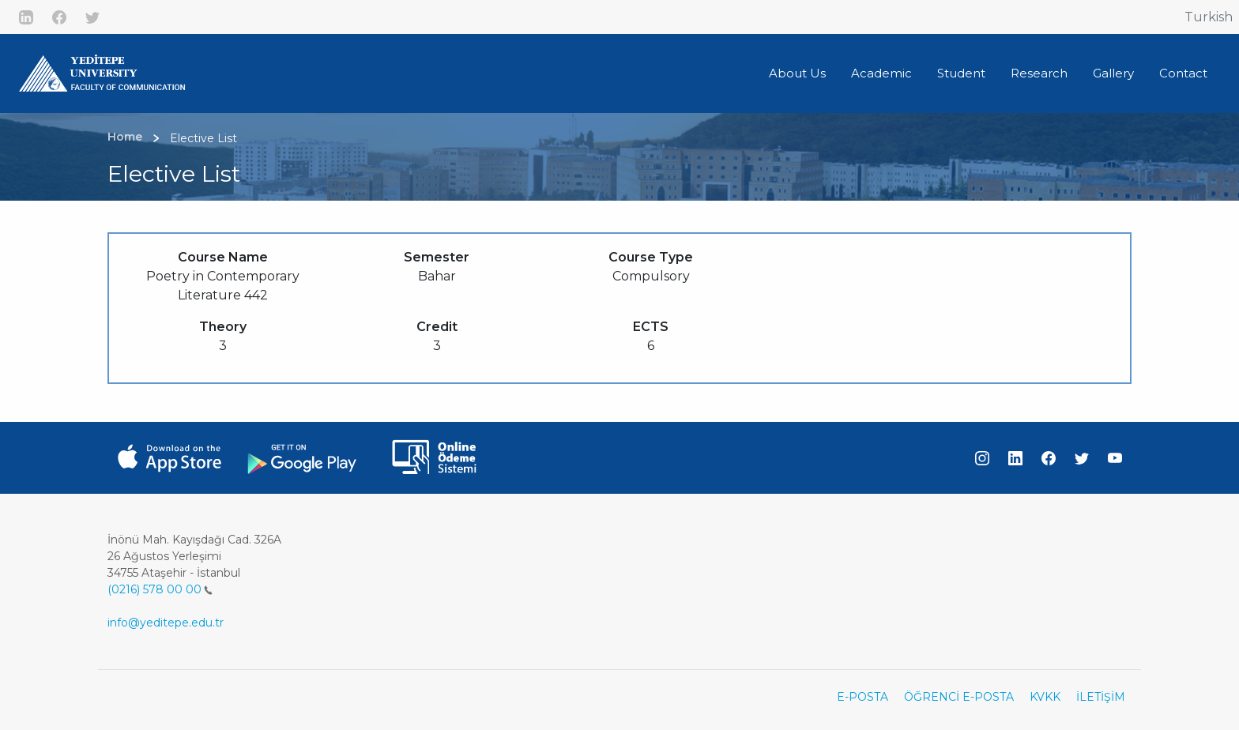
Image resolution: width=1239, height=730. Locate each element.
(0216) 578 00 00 (160, 589)
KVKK (1045, 697)
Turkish (1208, 16)
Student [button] (961, 73)
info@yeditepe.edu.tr (165, 622)
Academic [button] (881, 73)
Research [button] (1039, 73)
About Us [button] (797, 73)
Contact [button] (1183, 73)
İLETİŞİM (1100, 697)
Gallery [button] (1113, 73)
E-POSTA (862, 697)
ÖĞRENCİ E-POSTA (959, 697)
